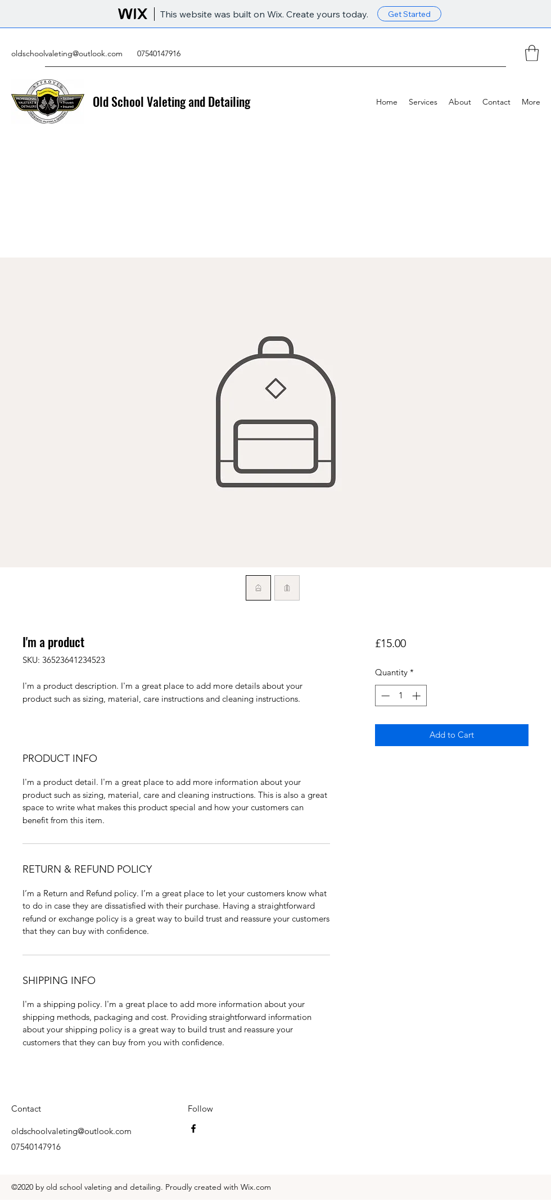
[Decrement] (384, 695)
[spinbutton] (400, 695)
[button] (532, 53)
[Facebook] (193, 1128)
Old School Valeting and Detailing (171, 101)
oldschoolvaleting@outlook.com (67, 53)
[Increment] (417, 695)
